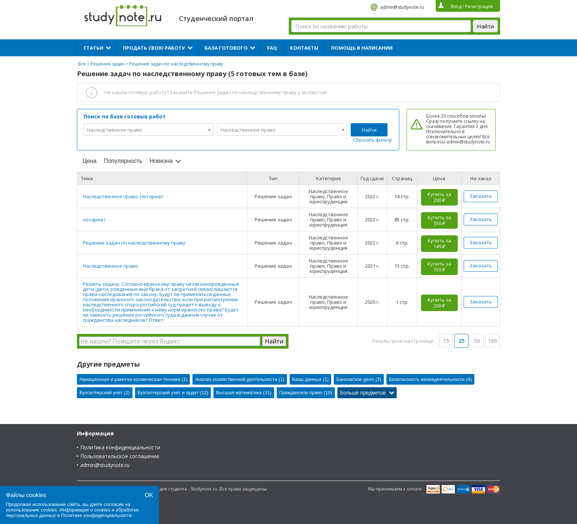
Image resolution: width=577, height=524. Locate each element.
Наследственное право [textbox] (114, 129)
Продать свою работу (154, 47)
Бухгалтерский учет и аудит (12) (173, 392)
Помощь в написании (362, 47)
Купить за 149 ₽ (439, 243)
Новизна (161, 161)
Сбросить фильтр (372, 140)
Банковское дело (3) (358, 379)
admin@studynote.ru (402, 7)
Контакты (304, 47)
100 (492, 340)
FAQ (272, 47)
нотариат (94, 219)
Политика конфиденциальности (120, 447)
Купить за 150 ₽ (439, 266)
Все (82, 64)
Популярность (123, 161)
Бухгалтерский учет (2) (104, 392)
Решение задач (107, 64)
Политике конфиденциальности (96, 515)
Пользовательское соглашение (119, 456)
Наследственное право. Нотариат (123, 196)
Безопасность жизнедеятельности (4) (430, 379)
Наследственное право (110, 266)
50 (477, 340)
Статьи (93, 47)
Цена (89, 161)
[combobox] (148, 129)
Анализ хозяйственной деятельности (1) (239, 379)
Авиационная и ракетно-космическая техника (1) (133, 379)
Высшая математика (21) (244, 392)
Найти (369, 129)
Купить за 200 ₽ (439, 197)
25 (461, 340)
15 (446, 340)
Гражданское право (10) (305, 392)
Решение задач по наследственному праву (134, 242)
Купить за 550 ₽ (439, 220)
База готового (226, 47)
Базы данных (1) (310, 379)
